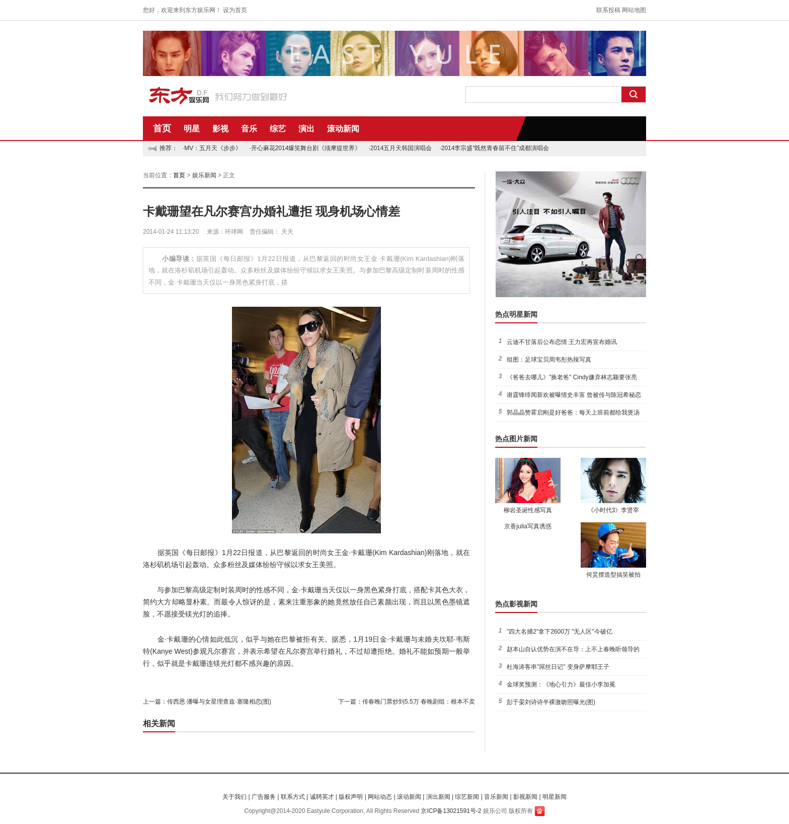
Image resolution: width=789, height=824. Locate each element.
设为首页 (235, 10)
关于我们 (234, 796)
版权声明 (351, 796)
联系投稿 (608, 10)
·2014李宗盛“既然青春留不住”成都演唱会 (494, 148)
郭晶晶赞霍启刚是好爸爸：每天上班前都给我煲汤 (573, 412)
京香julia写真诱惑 (527, 526)
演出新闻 (438, 796)
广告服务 (264, 796)
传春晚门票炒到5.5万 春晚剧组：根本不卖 (418, 701)
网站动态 (380, 796)
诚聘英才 (322, 796)
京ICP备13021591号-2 (451, 810)
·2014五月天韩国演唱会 (400, 148)
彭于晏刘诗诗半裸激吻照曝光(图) (551, 702)
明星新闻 (554, 796)
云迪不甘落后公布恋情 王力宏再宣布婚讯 (562, 342)
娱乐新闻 (204, 175)
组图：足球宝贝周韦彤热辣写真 (549, 359)
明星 (192, 128)
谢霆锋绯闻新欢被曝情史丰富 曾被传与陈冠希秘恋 (574, 394)
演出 (306, 128)
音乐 (249, 128)
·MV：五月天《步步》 (212, 148)
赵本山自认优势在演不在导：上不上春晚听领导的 (573, 649)
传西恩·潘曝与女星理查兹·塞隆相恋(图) (219, 701)
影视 (220, 128)
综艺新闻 (467, 796)
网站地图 (634, 10)
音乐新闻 (496, 796)
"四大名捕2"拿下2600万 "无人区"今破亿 (559, 631)
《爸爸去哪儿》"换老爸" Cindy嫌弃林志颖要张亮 (572, 377)
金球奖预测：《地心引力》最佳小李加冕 (561, 684)
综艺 (278, 128)
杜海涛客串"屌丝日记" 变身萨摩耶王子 (558, 666)
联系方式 (293, 796)
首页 (162, 128)
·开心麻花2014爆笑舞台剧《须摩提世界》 (305, 148)
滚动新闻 (343, 128)
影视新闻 (525, 796)
